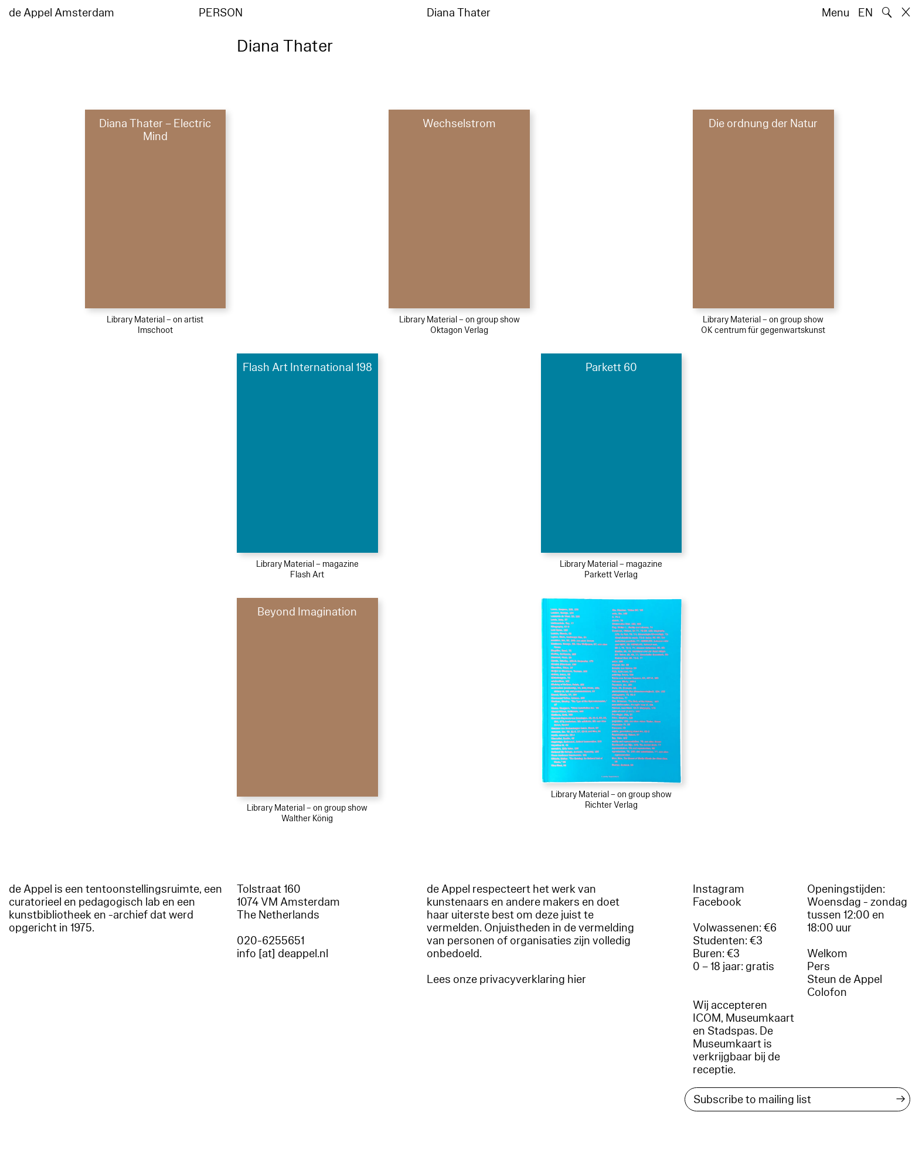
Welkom (827, 953)
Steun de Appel (844, 979)
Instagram (718, 889)
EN (865, 13)
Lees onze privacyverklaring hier (506, 979)
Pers (818, 966)
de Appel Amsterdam (61, 13)
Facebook (717, 902)
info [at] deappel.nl (282, 953)
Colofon (827, 992)
